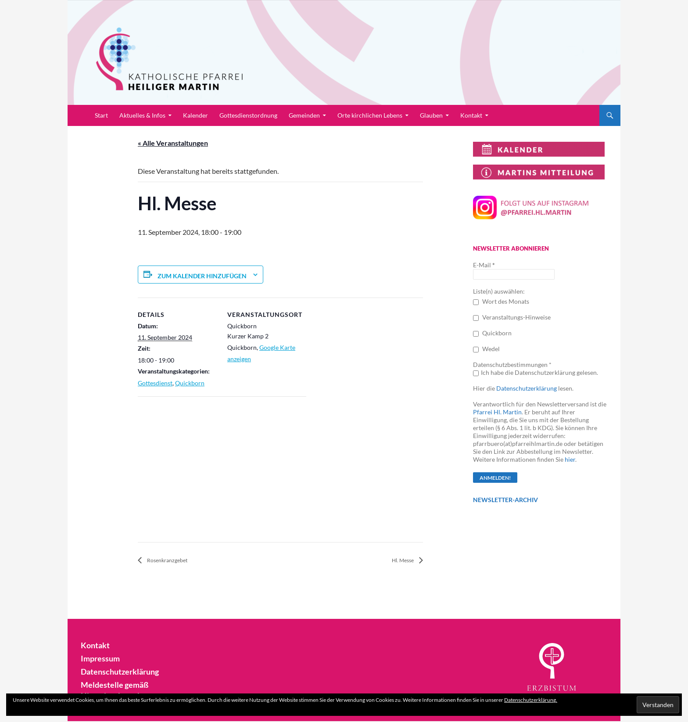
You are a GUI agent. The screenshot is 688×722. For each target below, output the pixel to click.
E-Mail (484, 265)
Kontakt (471, 115)
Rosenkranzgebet (173, 561)
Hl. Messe (399, 561)
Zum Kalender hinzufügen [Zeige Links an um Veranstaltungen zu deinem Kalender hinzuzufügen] (202, 276)
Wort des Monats (501, 301)
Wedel (486, 348)
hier (570, 459)
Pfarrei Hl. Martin (497, 412)
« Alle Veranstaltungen (173, 143)
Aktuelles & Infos (142, 115)
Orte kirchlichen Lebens (369, 115)
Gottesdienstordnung (248, 115)
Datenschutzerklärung (526, 388)
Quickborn (189, 383)
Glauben (431, 115)
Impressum (98, 658)
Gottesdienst (155, 383)
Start (101, 115)
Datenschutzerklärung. (530, 700)
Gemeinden (304, 115)
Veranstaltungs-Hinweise (512, 317)
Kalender (195, 115)
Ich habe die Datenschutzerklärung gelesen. (535, 372)
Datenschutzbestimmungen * (512, 364)
